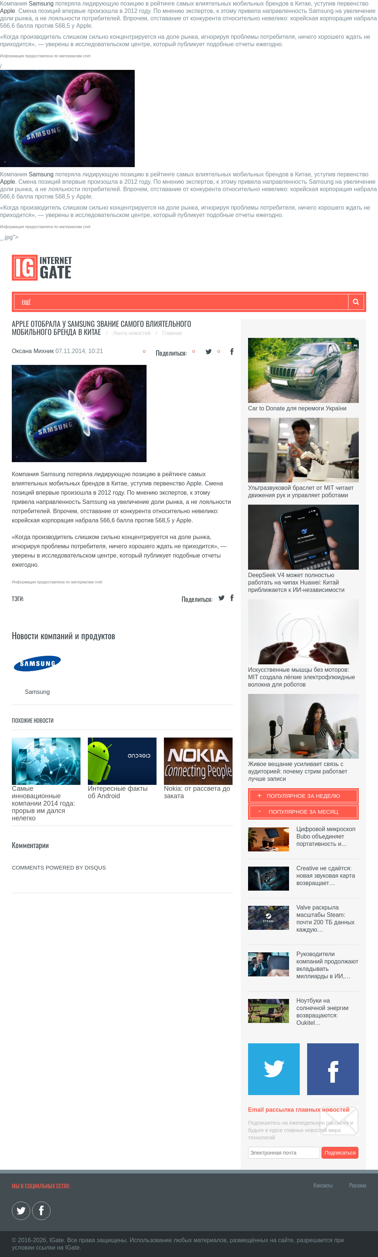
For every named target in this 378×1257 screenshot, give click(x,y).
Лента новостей (132, 333)
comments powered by (59, 834)
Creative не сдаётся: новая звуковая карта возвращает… (325, 875)
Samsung (41, 3)
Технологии (35, 302)
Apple (7, 11)
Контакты (323, 1185)
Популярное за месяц (303, 812)
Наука (142, 302)
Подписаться (340, 1153)
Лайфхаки (176, 302)
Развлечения (75, 302)
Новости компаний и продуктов (63, 635)
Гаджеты (245, 302)
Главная (172, 333)
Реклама (357, 1185)
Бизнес (113, 302)
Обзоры (211, 302)
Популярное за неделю (303, 796)
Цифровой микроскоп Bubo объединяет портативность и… (325, 836)
